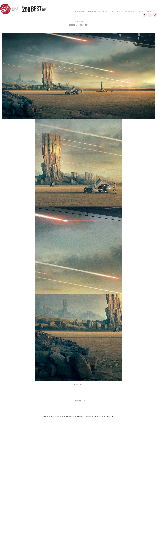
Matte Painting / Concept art (123, 11)
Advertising (80, 11)
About (141, 11)
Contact (151, 11)
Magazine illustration (97, 11)
